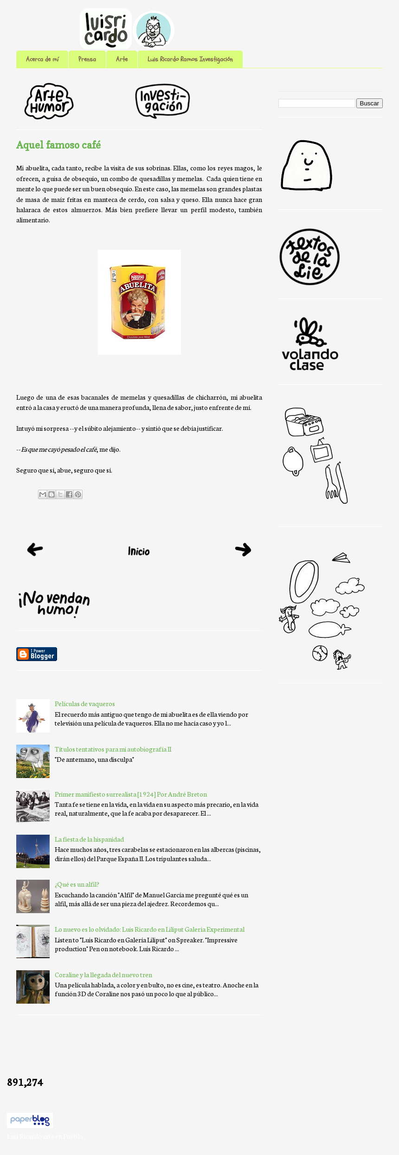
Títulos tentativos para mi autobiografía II (113, 748)
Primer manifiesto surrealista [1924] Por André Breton (131, 793)
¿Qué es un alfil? (77, 884)
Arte (122, 59)
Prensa (87, 59)
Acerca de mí (42, 59)
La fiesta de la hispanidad (89, 839)
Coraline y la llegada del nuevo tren (103, 974)
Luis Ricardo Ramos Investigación (190, 59)
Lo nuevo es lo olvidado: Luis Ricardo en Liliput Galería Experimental (150, 929)
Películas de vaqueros (85, 703)
